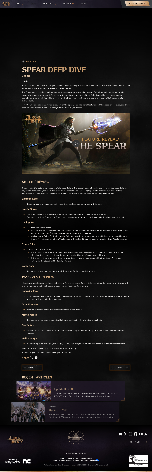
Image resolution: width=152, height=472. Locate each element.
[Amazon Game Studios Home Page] (12, 462)
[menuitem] (19, 4)
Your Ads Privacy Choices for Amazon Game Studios (76, 460)
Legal (62, 458)
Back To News (31, 61)
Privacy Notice (72, 458)
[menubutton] (19, 4)
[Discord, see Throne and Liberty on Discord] (120, 434)
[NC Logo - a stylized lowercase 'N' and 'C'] (27, 461)
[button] (76, 143)
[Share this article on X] (31, 358)
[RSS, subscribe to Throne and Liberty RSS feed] (145, 434)
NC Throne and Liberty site (76, 453)
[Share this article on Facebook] (36, 358)
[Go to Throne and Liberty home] (6, 3)
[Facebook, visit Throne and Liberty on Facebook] (136, 434)
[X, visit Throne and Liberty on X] (125, 434)
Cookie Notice (86, 458)
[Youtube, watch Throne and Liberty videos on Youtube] (141, 434)
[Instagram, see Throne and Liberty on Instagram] (130, 434)
